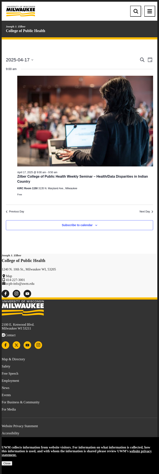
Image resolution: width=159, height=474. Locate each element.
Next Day (146, 211)
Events (6, 395)
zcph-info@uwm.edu (20, 283)
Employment (10, 380)
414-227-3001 (15, 280)
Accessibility (10, 433)
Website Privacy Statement (20, 426)
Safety (6, 366)
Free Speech (10, 373)
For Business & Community (21, 402)
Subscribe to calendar (77, 225)
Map (9, 276)
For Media (9, 409)
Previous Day (15, 211)
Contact (10, 335)
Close (7, 463)
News (5, 388)
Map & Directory (13, 359)
